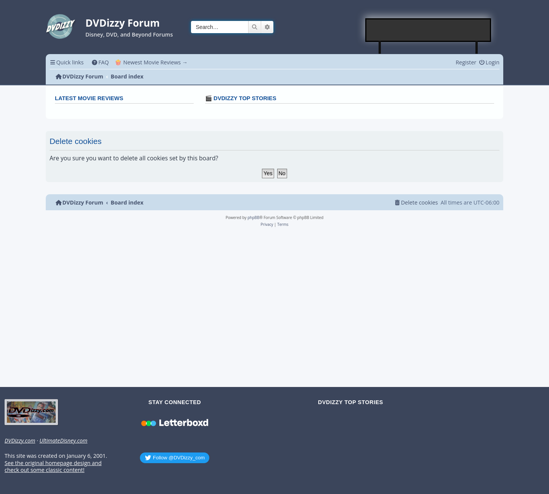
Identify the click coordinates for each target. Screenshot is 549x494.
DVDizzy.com (20, 440)
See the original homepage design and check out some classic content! (53, 467)
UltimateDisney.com (63, 440)
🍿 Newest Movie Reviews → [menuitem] (151, 62)
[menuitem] (100, 62)
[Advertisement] (429, 30)
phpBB (253, 217)
